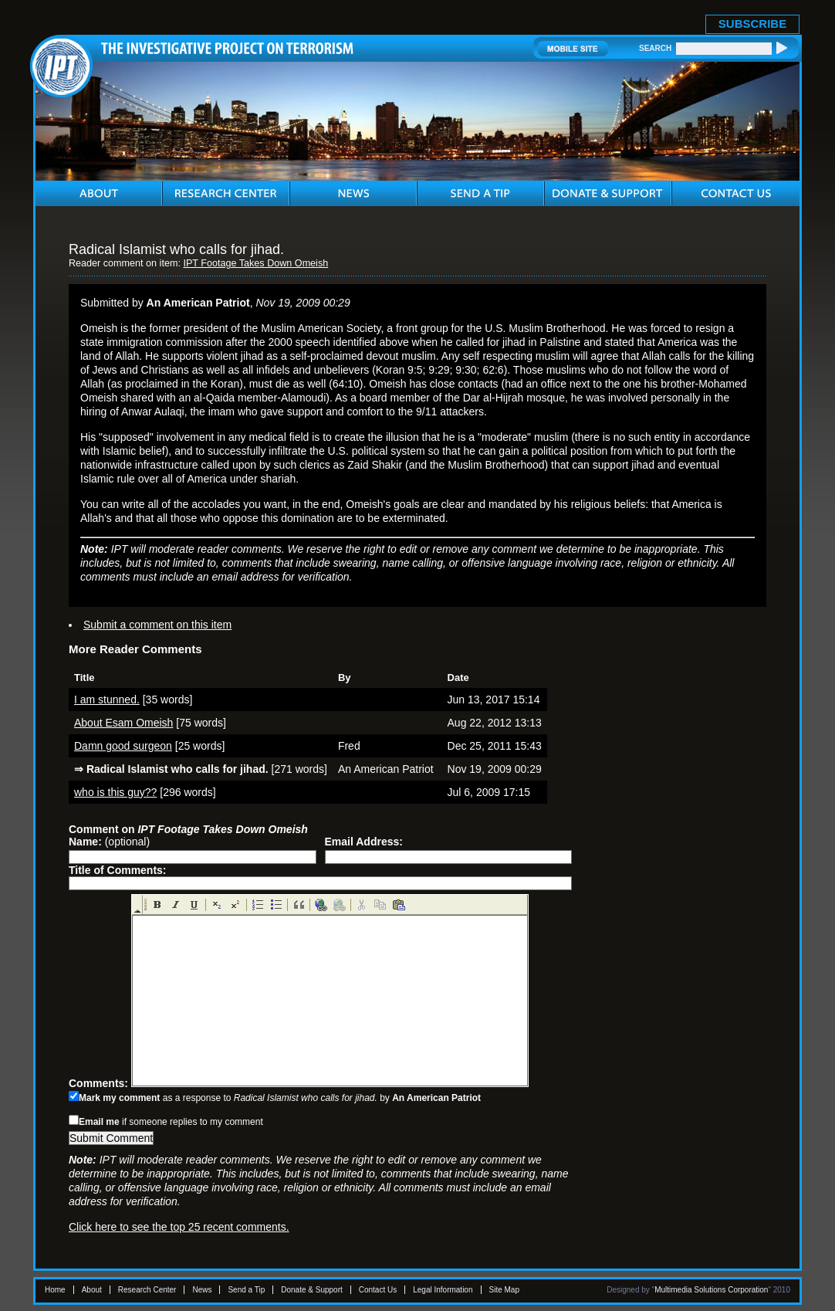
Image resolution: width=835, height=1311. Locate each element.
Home (55, 1290)
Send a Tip (246, 1290)
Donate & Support (312, 1290)
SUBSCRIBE (752, 23)
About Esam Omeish (123, 722)
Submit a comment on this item (157, 624)
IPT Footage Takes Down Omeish (255, 263)
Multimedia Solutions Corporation (711, 1290)
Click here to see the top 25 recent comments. (179, 1227)
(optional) (109, 841)
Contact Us (378, 1290)
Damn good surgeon (123, 746)
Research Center (147, 1290)
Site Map (504, 1290)
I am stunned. (107, 699)
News (201, 1290)
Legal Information (442, 1290)
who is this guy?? (115, 792)
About (92, 1290)
